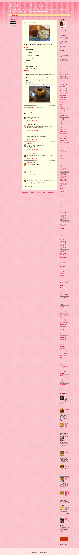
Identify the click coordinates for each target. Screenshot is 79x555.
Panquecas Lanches (63, 315)
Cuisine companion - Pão (64, 221)
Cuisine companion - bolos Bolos (63, 191)
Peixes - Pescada (63, 341)
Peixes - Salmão (63, 348)
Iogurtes (61, 275)
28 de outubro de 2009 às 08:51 (32, 149)
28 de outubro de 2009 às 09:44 (32, 158)
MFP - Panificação (63, 300)
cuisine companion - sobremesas (63, 242)
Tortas (61, 386)
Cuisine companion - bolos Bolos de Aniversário (63, 194)
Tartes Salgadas (62, 384)
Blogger (46, 552)
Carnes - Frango (63, 135)
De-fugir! (61, 259)
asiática (61, 106)
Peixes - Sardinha (63, 350)
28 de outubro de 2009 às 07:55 (32, 139)
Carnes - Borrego (63, 129)
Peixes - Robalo (62, 346)
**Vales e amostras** (64, 74)
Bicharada (61, 110)
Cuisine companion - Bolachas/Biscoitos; (63, 180)
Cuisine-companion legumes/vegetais (63, 257)
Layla (61, 285)
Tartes (61, 382)
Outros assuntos (63, 309)
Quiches (61, 360)
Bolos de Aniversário (63, 115)
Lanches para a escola (64, 282)
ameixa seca (29, 178)
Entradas (61, 268)
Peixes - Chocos (63, 326)
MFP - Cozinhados (63, 297)
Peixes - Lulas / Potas (64, 332)
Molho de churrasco (63, 302)
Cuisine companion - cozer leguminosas (63, 200)
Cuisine (61, 155)
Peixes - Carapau (63, 324)
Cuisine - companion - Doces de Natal (64, 160)
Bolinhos (61, 111)
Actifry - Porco (62, 95)
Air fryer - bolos (63, 97)
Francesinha (62, 269)
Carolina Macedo (30, 124)
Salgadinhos (62, 371)
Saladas (61, 369)
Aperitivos (62, 101)
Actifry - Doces (62, 88)
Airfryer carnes (62, 99)
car (60, 127)
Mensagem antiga (52, 192)
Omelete (61, 306)
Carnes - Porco (62, 140)
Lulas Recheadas (67, 409)
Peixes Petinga (62, 318)
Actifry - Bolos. (62, 86)
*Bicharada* (62, 76)
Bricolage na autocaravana (62, 119)
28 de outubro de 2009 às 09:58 (32, 166)
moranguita (29, 170)
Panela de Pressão (63, 313)
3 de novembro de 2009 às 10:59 (33, 174)
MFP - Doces (62, 299)
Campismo (62, 123)
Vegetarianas (62, 387)
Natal (61, 304)
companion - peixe (63, 146)
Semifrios (61, 373)
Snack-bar (61, 375)
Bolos (29, 109)
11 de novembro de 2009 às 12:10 (33, 183)
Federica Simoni (30, 162)
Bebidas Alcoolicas (63, 108)
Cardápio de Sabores (26, 6)
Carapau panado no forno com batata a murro (67, 493)
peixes (61, 317)
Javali (61, 278)
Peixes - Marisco (63, 335)
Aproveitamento (63, 102)
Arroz (61, 104)
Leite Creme (66, 452)
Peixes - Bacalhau (63, 322)
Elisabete (28, 143)
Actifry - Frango (63, 90)
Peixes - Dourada (63, 328)
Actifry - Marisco (63, 92)
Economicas (62, 266)
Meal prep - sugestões (64, 294)
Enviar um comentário (29, 186)
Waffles (61, 389)
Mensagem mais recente (28, 192)
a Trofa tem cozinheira (31, 153)
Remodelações (62, 368)
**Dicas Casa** (63, 69)
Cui (60, 153)
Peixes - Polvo (62, 342)
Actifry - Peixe (62, 93)
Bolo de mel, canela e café (66, 425)
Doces (61, 260)
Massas (61, 292)
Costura (61, 148)
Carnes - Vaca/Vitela (63, 142)
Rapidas (61, 362)
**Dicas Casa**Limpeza (64, 71)
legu (60, 287)
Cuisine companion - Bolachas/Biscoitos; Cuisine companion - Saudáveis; (63, 184)
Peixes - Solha (62, 351)
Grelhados (61, 273)
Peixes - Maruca (63, 337)
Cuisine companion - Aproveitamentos (63, 174)
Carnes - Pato (62, 136)
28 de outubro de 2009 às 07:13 (32, 130)
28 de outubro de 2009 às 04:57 (32, 120)
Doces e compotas (63, 262)
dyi (60, 264)
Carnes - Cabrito (63, 131)
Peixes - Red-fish (63, 344)
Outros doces (62, 311)
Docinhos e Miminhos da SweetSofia (34, 115)
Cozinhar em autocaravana (62, 151)
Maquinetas (62, 290)
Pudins (61, 359)
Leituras (61, 289)
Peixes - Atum (62, 320)
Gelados (61, 271)
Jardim (61, 277)
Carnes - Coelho (63, 133)
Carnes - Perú (62, 138)
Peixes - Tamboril (63, 353)
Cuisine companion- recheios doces (63, 254)
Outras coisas (62, 308)
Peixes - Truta (62, 355)
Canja (66, 505)
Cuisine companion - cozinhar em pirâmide (64, 203)
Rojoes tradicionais (67, 466)
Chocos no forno (66, 397)
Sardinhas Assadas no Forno (67, 478)
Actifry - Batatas (63, 84)
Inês (62, 27)
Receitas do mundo (63, 366)
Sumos (61, 378)
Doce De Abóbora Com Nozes (66, 438)
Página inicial (15, 15)
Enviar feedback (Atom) (31, 195)
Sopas (61, 377)
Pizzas (61, 357)
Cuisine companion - (63, 171)
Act (60, 80)
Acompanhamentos (63, 78)
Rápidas (61, 364)
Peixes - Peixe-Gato (63, 339)
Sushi (61, 380)
